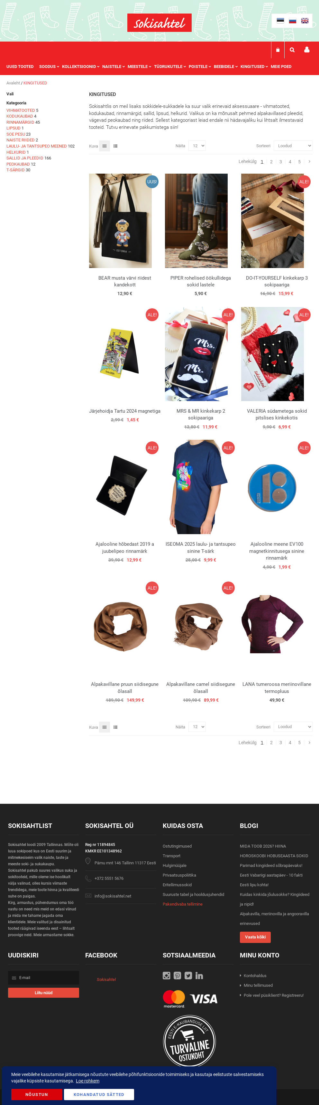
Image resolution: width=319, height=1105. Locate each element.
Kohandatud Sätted (99, 1094)
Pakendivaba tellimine (183, 904)
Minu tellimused (258, 985)
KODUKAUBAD (19, 116)
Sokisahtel (106, 979)
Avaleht (13, 83)
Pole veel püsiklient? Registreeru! (274, 995)
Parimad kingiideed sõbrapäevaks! (271, 865)
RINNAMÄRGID (20, 122)
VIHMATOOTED (20, 110)
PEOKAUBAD (18, 164)
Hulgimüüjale (175, 865)
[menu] (152, 66)
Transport (171, 855)
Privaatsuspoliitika (179, 875)
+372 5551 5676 (109, 878)
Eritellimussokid (177, 884)
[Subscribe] (43, 993)
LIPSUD (13, 128)
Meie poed (281, 66)
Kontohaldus (255, 975)
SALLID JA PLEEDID (24, 158)
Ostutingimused (177, 846)
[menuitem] (22, 66)
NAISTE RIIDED (20, 140)
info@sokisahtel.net (113, 896)
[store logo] (159, 23)
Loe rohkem (87, 1080)
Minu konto (306, 49)
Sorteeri (263, 145)
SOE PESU (15, 134)
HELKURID (16, 152)
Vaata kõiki (255, 937)
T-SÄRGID (15, 170)
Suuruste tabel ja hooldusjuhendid (193, 894)
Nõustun (36, 1094)
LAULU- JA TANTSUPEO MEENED (36, 146)
